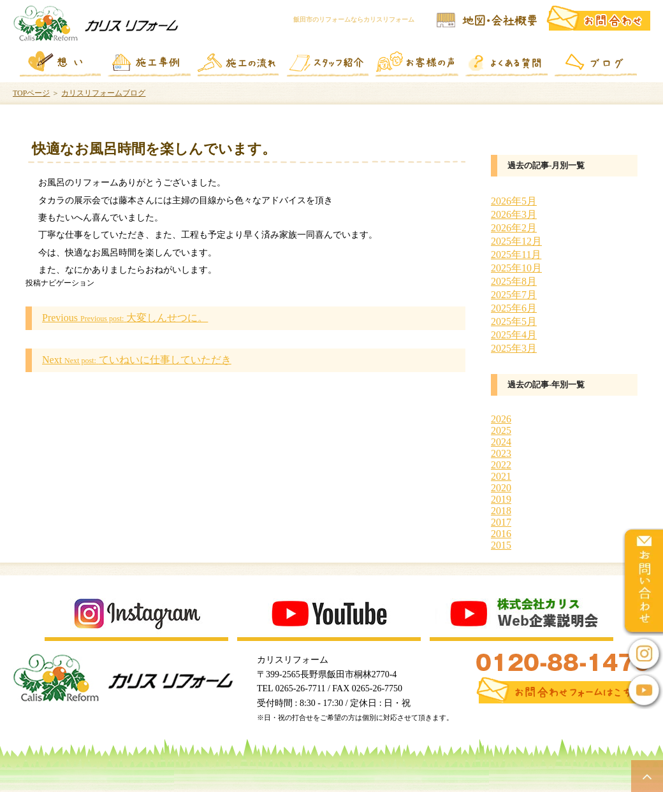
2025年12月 (516, 241)
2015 (501, 545)
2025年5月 (514, 321)
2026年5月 (514, 201)
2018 (501, 510)
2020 (501, 487)
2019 (501, 499)
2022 (501, 464)
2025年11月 (516, 254)
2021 (501, 476)
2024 (501, 441)
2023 (501, 453)
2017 (501, 522)
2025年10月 (516, 268)
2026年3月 (514, 214)
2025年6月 (514, 308)
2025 (501, 430)
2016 (501, 533)
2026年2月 (514, 227)
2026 (501, 419)
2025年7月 (514, 294)
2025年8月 (514, 281)
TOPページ (31, 93)
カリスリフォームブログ (103, 93)
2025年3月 (514, 348)
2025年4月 (514, 334)
